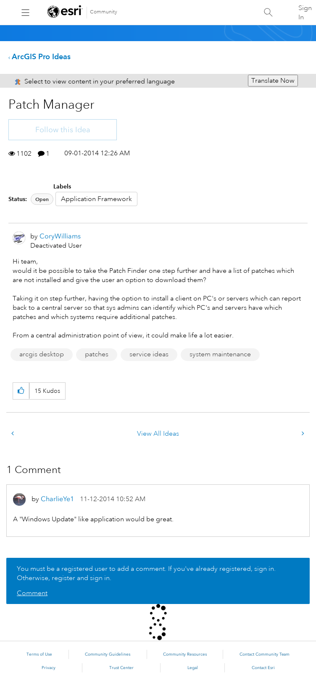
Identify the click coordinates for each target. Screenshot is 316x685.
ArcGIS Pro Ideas (41, 56)
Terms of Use (39, 654)
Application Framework (96, 199)
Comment (32, 593)
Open (42, 199)
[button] (21, 391)
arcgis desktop (41, 354)
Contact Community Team (265, 654)
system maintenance (220, 354)
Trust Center (121, 667)
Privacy (48, 667)
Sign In (305, 12)
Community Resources (185, 654)
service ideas (149, 354)
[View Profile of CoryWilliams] (60, 236)
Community (103, 12)
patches (96, 354)
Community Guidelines (107, 654)
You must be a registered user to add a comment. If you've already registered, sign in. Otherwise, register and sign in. (146, 573)
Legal (192, 667)
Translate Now (273, 80)
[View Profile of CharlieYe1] (57, 499)
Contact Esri (263, 667)
